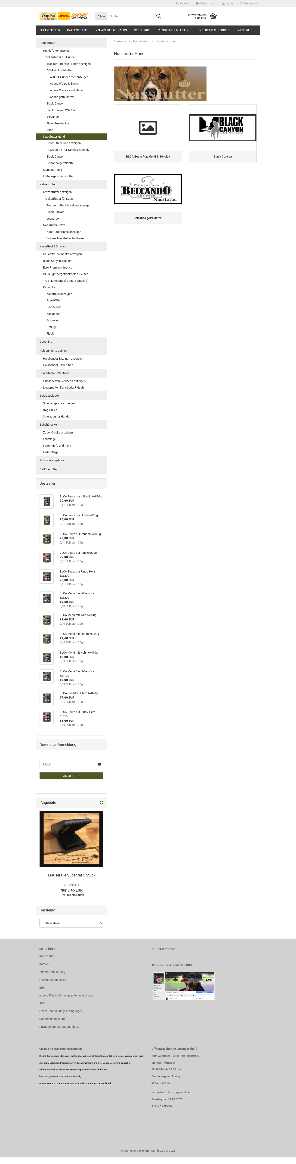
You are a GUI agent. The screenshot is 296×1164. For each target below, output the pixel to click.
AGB (42, 1003)
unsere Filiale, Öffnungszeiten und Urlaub (66, 995)
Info (42, 987)
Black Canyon (55, 103)
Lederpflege (51, 452)
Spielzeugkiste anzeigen (59, 403)
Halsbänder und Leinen (58, 365)
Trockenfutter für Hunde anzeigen (68, 64)
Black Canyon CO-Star (60, 110)
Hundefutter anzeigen (57, 50)
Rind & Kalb (53, 307)
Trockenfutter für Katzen (59, 198)
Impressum (46, 956)
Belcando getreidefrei (60, 163)
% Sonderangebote (52, 460)
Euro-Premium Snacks (57, 267)
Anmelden (71, 776)
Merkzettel (248, 3)
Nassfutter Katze (54, 225)
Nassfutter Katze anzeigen (63, 232)
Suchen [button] (182, 3)
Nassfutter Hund (54, 136)
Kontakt (44, 964)
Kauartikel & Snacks (111, 30)
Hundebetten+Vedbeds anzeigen (64, 381)
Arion (49, 130)
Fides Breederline (57, 123)
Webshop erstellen (133, 1150)
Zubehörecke (48, 424)
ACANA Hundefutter (59, 70)
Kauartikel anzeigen (59, 294)
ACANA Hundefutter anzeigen (69, 77)
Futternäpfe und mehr (57, 445)
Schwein (52, 320)
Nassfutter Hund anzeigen (63, 143)
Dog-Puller (50, 410)
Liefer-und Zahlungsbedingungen (61, 1011)
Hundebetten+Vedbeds (213, 30)
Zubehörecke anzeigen (58, 432)
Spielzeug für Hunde (56, 416)
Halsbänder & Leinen (172, 30)
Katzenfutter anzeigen (57, 192)
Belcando (52, 116)
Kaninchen (53, 314)
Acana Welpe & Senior (64, 83)
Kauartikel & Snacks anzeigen (62, 254)
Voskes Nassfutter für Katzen (65, 238)
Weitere (243, 30)
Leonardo (52, 218)
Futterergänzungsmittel (58, 176)
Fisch (50, 333)
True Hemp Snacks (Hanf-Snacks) (65, 280)
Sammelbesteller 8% (52, 1019)
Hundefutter (50, 30)
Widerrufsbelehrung (52, 972)
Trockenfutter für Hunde (59, 57)
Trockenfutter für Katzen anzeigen (68, 205)
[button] (205, 3)
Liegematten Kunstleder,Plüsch (63, 387)
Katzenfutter (78, 30)
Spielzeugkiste (49, 395)
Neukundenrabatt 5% (53, 979)
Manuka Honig (52, 169)
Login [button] (227, 3)
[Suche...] (101, 16)
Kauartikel (49, 287)
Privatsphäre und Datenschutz (59, 1026)
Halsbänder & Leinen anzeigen (63, 358)
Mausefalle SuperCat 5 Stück (71, 875)
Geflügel (51, 327)
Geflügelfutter (49, 469)
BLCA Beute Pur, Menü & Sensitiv (67, 150)
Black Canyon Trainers (57, 261)
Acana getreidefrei (62, 97)
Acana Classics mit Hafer (66, 90)
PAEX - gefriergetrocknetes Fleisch (65, 274)
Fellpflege (49, 439)
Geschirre (142, 30)
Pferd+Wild (53, 300)
